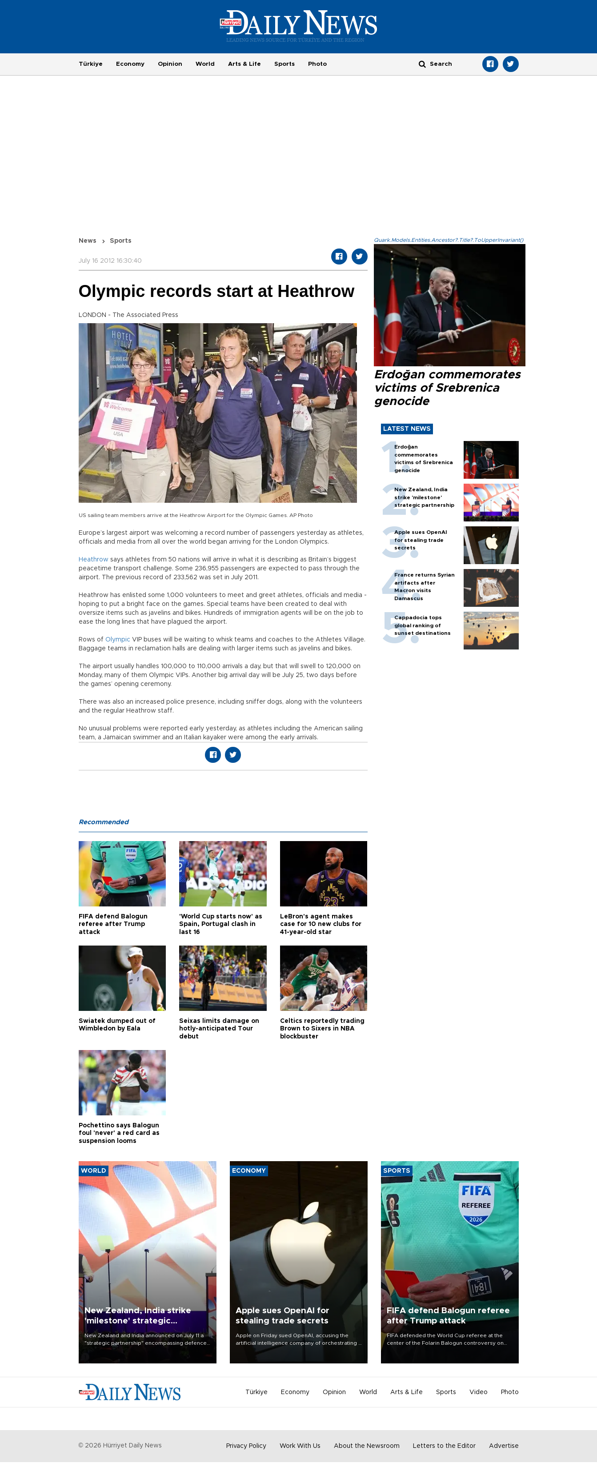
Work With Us (300, 1446)
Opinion (170, 64)
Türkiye (91, 64)
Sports (284, 64)
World (205, 64)
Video (478, 1392)
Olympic (117, 640)
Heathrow (93, 560)
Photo (317, 64)
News (87, 241)
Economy (130, 64)
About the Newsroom (367, 1446)
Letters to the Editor (444, 1446)
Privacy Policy (246, 1446)
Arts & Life (244, 64)
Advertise (504, 1446)
